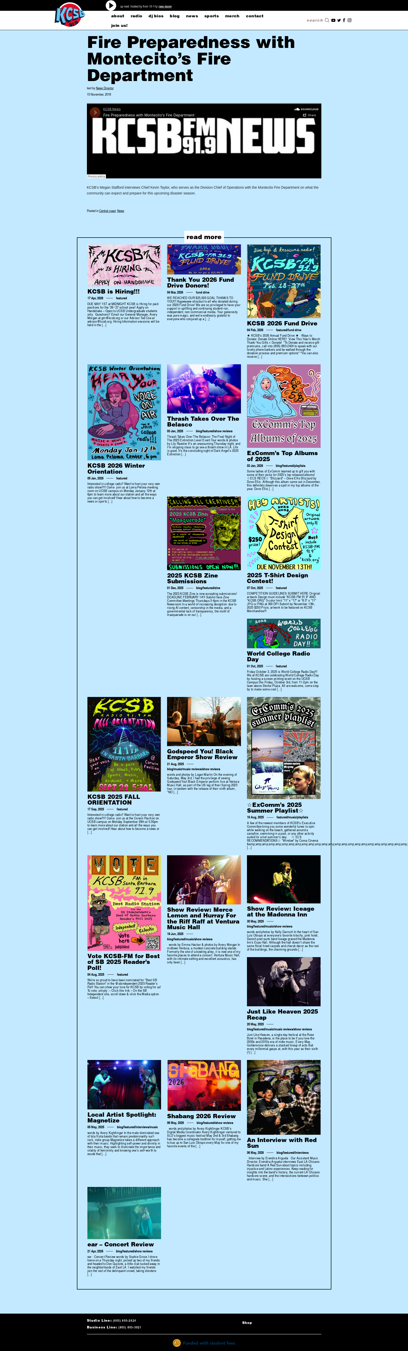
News (120, 210)
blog (175, 15)
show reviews (223, 431)
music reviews (192, 769)
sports (211, 15)
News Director (105, 88)
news (192, 15)
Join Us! (119, 25)
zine (217, 588)
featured (121, 298)
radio (137, 15)
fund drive (202, 292)
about (117, 15)
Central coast (107, 210)
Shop (247, 1323)
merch (232, 15)
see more (165, 6)
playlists (299, 465)
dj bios (156, 15)
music (178, 769)
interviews (142, 1127)
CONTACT (255, 15)
